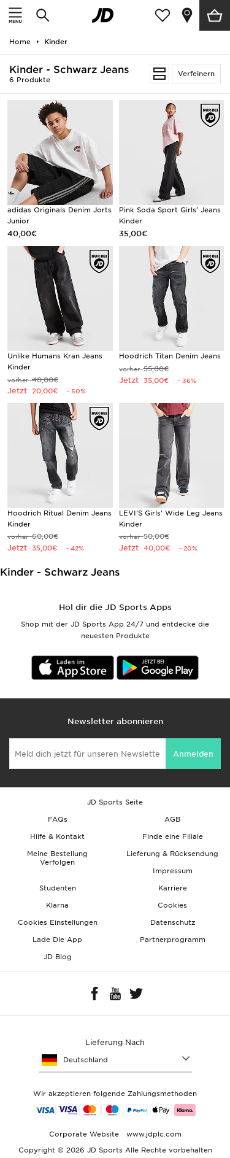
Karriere (172, 888)
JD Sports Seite (115, 802)
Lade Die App (57, 939)
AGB (172, 819)
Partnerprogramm (172, 939)
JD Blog (58, 956)
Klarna (57, 905)
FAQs (57, 819)
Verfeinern (196, 73)
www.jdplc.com (153, 1134)
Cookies (172, 905)
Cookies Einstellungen (58, 922)
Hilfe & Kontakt (57, 836)
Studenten (57, 888)
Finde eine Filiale (172, 836)
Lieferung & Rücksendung (172, 853)
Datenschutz (172, 922)
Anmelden (193, 753)
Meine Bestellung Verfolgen (57, 858)
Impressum (173, 871)
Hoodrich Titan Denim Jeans (170, 356)
